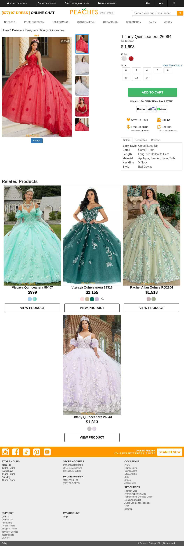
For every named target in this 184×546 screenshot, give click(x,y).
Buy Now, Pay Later (77, 3)
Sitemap (128, 509)
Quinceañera (130, 471)
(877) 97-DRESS (71, 483)
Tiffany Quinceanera (51, 30)
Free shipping (107, 3)
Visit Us (5, 516)
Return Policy (8, 526)
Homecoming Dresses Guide (138, 497)
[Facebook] (15, 451)
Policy (4, 543)
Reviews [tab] (155, 140)
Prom (127, 465)
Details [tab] (127, 140)
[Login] (174, 3)
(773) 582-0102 (70, 480)
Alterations (7, 523)
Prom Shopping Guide (135, 494)
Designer (31, 30)
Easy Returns (46, 3)
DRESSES (10, 22)
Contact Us (7, 519)
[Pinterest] (36, 451)
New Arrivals (130, 474)
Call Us (166, 119)
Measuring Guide (132, 500)
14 (147, 77)
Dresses (17, 30)
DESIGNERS (133, 22)
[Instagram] (5, 451)
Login (65, 516)
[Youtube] (47, 451)
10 (126, 77)
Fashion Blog (130, 491)
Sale (126, 477)
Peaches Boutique (148, 543)
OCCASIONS (110, 22)
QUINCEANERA (86, 22)
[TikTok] (26, 451)
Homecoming (130, 468)
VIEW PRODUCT (32, 308)
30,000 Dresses (17, 3)
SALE (152, 22)
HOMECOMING (61, 22)
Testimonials (8, 535)
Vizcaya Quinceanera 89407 (32, 287)
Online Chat (43, 13)
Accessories (130, 483)
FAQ (126, 506)
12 (136, 77)
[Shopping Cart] (160, 3)
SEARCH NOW (170, 452)
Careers (6, 538)
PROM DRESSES (34, 22)
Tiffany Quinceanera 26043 (92, 417)
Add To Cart (152, 92)
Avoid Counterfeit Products (137, 503)
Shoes (127, 480)
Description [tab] (141, 140)
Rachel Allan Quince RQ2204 (151, 287)
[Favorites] (147, 3)
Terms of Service (10, 532)
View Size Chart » (172, 65)
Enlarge (36, 140)
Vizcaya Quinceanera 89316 (92, 287)
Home (5, 30)
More (168, 22)
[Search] (180, 13)
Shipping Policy (9, 529)
